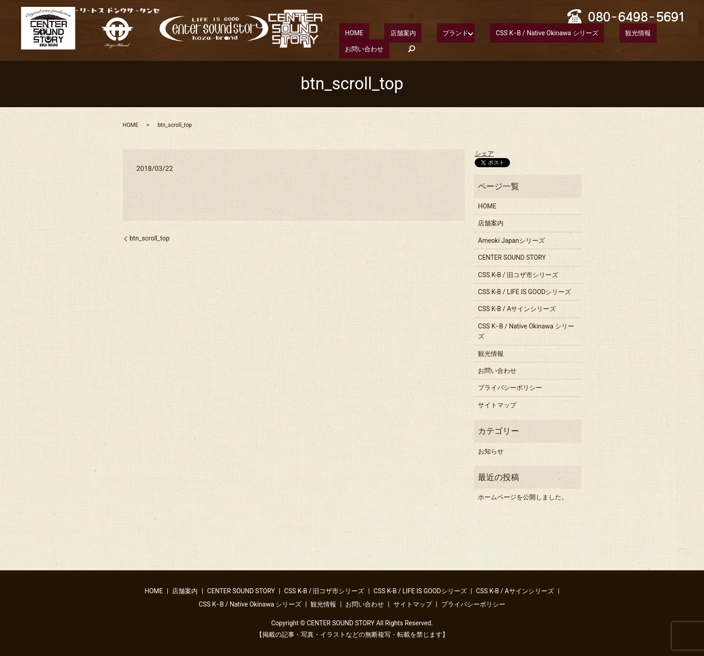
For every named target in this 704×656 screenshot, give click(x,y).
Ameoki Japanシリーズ (511, 240)
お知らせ (491, 450)
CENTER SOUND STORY (512, 257)
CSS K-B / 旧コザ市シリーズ (518, 274)
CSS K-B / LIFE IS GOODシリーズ (524, 291)
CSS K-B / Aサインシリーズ (517, 308)
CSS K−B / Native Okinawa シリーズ (512, 32)
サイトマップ (497, 404)
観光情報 (592, 32)
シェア (484, 152)
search (346, 48)
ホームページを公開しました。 (523, 496)
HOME (348, 32)
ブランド (427, 32)
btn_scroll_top (150, 237)
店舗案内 (386, 32)
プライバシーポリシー (510, 387)
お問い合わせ (640, 32)
